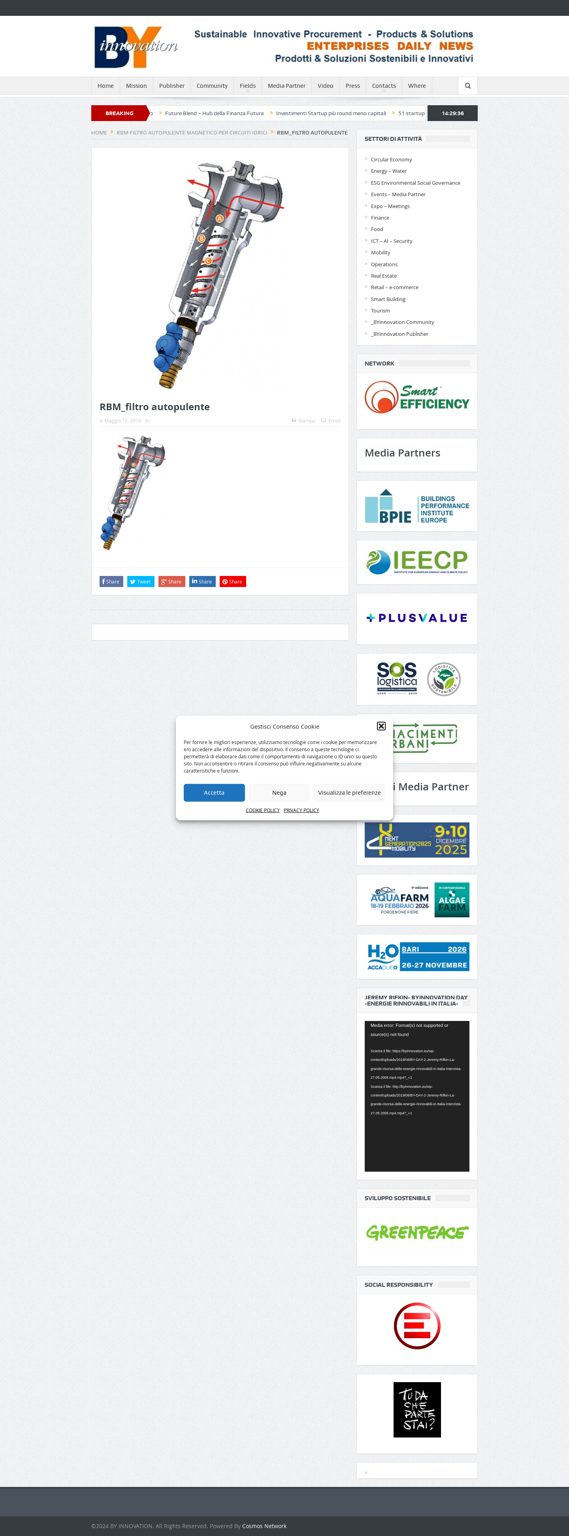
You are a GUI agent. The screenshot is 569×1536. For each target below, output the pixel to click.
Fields (248, 85)
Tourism (380, 310)
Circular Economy (391, 159)
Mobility (380, 252)
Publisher (172, 85)
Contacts (384, 85)
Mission (136, 85)
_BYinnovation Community (402, 322)
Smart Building (388, 299)
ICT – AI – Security (392, 240)
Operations (384, 264)
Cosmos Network (264, 1526)
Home (106, 85)
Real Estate (384, 275)
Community (212, 85)
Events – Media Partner (398, 194)
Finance (380, 217)
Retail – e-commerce (394, 287)
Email (331, 420)
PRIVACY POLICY (301, 810)
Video (325, 85)
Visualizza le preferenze (349, 792)
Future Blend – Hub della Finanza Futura (221, 113)
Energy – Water (389, 170)
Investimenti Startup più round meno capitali (338, 113)
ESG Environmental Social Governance (415, 182)
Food (377, 229)
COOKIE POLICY (263, 810)
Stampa (303, 420)
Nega (279, 792)
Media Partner (286, 85)
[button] (381, 726)
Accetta (214, 792)
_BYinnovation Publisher (399, 333)
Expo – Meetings (390, 206)
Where (417, 85)
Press (353, 85)
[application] (417, 1096)
